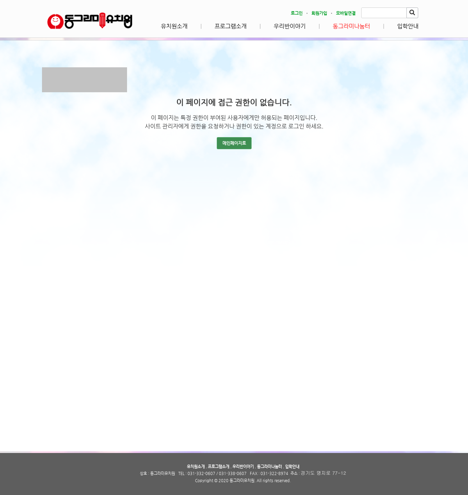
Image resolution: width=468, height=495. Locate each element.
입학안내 (408, 26)
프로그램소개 (231, 26)
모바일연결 (346, 13)
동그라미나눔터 (351, 26)
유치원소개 (174, 26)
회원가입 (319, 13)
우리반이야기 (290, 26)
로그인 (297, 13)
